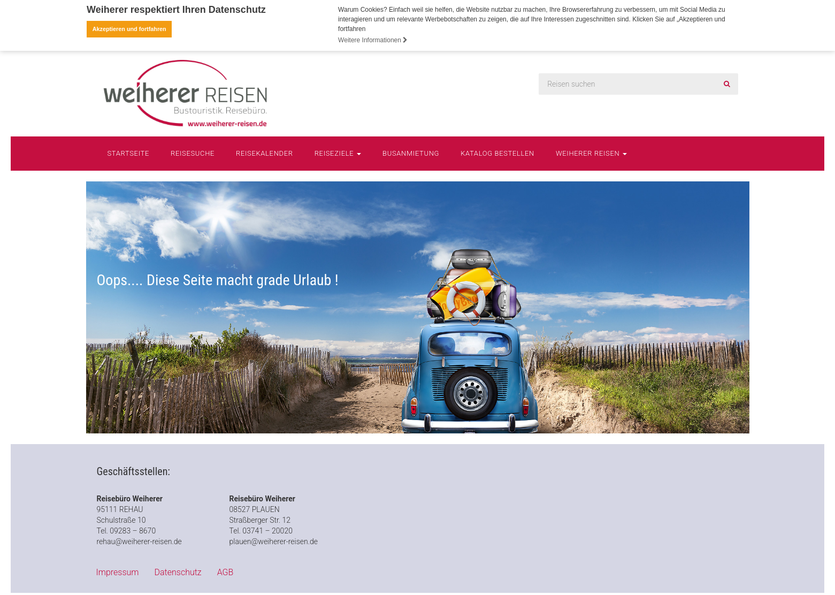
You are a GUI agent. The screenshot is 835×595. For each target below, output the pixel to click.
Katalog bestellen (497, 153)
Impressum (117, 572)
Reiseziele (338, 153)
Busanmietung (410, 153)
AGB (225, 572)
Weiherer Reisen (591, 153)
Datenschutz (178, 572)
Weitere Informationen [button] (373, 40)
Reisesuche (193, 153)
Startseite (129, 153)
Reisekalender (264, 153)
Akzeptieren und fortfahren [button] (129, 29)
